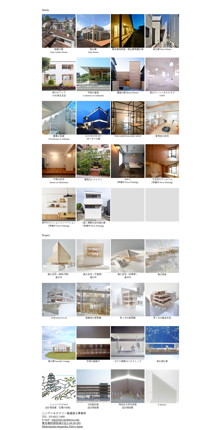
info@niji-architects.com (65, 419)
